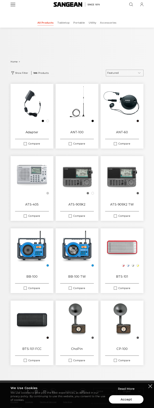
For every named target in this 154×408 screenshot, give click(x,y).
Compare (34, 143)
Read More (126, 389)
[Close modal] (150, 386)
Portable (79, 22)
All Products (45, 22)
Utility (93, 22)
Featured (113, 73)
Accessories (108, 22)
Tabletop (63, 22)
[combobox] (124, 73)
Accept (126, 399)
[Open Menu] (12, 11)
